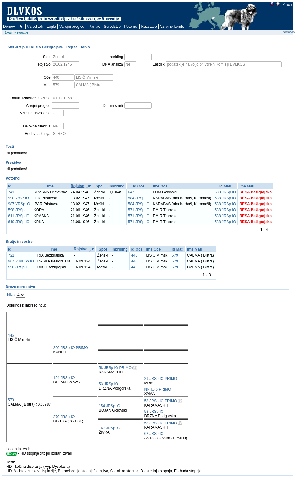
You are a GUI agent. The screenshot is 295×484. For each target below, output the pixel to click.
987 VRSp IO (19, 204)
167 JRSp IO (109, 428)
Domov (9, 26)
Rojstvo (77, 186)
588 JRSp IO (225, 192)
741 (11, 192)
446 (134, 255)
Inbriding (116, 186)
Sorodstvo (112, 26)
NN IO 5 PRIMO (157, 389)
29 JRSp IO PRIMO (160, 379)
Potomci (131, 26)
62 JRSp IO (154, 434)
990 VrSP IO (18, 198)
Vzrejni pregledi (72, 26)
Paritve (94, 26)
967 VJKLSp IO (21, 261)
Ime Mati (246, 186)
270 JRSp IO (64, 417)
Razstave (149, 26)
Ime (50, 186)
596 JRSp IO (19, 267)
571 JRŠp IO (139, 210)
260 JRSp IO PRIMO (70, 348)
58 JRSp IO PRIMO (115, 368)
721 (11, 255)
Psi (21, 26)
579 (175, 255)
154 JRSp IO (64, 378)
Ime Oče (160, 186)
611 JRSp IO (19, 216)
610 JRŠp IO (19, 222)
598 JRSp (16, 210)
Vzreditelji (35, 26)
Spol (100, 186)
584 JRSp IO (139, 198)
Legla (51, 26)
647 (131, 192)
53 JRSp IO (108, 384)
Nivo (11, 295)
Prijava (287, 4)
